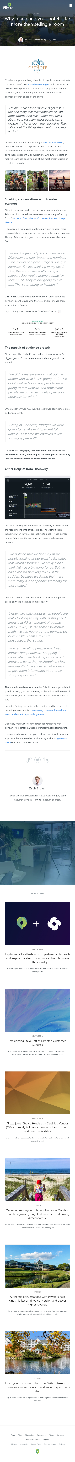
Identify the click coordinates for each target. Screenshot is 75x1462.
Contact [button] (60, 1435)
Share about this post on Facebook (29, 760)
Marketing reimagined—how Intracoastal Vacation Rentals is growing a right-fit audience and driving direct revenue (37, 1214)
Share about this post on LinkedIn (46, 760)
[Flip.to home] (37, 1451)
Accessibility (24, 1444)
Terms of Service (50, 1444)
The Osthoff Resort (53, 142)
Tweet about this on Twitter (37, 760)
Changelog (29, 1435)
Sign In (46, 1439)
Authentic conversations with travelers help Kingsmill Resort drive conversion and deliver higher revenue (37, 1300)
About (51, 1435)
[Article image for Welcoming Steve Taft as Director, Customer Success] (37, 1010)
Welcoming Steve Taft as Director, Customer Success (37, 1042)
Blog (20, 1435)
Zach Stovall (33, 39)
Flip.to (8, 6)
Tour (13, 1435)
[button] (70, 5)
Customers (41, 1435)
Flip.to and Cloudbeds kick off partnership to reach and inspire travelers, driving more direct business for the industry (37, 958)
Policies (62, 1444)
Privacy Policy (36, 1444)
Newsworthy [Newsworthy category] (37, 949)
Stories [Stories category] (37, 14)
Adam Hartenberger (38, 84)
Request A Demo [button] (33, 1439)
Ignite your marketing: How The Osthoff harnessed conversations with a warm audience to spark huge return (37, 1387)
